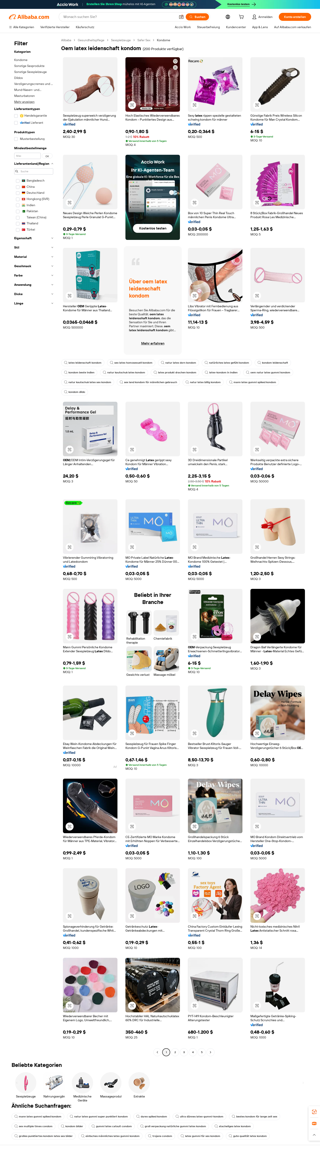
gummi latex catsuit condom (112, 1126)
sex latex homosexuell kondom (131, 362)
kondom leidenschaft (273, 362)
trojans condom (160, 1136)
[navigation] (34, 546)
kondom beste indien (79, 372)
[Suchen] (197, 16)
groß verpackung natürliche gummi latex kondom (173, 1126)
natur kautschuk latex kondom (124, 372)
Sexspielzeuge (121, 40)
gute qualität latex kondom (248, 1136)
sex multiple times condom (33, 1126)
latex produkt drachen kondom (175, 372)
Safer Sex (143, 40)
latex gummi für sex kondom (200, 1136)
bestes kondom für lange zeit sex (254, 1116)
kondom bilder (72, 1126)
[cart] (242, 17)
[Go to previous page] (157, 1052)
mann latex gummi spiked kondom (252, 382)
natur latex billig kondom (203, 382)
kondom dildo (74, 392)
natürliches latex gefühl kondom (227, 362)
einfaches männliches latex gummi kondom (110, 1136)
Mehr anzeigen (24, 102)
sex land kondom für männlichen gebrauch (148, 382)
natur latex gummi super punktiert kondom (99, 1116)
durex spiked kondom (151, 1116)
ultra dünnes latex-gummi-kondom (199, 1116)
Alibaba (66, 40)
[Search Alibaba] (119, 16)
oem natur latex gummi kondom (268, 372)
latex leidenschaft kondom (82, 362)
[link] (314, 1112)
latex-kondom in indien (221, 372)
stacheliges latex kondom (233, 1126)
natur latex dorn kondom (178, 362)
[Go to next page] (211, 1052)
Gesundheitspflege (91, 40)
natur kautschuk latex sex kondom (87, 382)
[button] (181, 17)
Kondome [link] (163, 40)
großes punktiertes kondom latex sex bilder (43, 1136)
